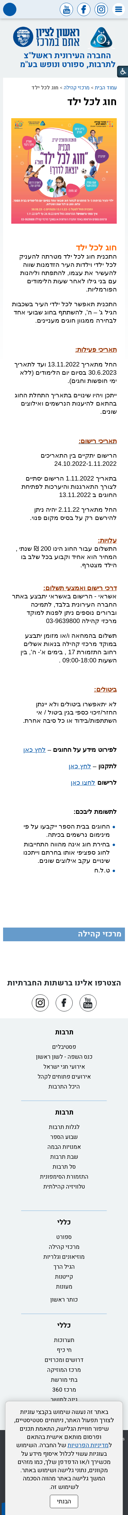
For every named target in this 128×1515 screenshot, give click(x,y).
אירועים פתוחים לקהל (64, 1076)
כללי (64, 1222)
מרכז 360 (64, 1390)
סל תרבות (64, 1167)
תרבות (64, 1032)
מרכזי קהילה (76, 87)
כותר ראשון (64, 1299)
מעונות (64, 1286)
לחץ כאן (34, 749)
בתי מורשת (64, 1380)
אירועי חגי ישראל (64, 1067)
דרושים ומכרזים (64, 1360)
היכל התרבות (64, 1086)
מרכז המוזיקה (64, 1370)
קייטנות (64, 1276)
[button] (118, 9)
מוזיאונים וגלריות (64, 1257)
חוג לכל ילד (92, 102)
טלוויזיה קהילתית (64, 1186)
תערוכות (64, 1340)
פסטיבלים (64, 1047)
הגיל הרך (64, 1267)
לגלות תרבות (64, 1127)
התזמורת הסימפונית (64, 1176)
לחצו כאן (83, 782)
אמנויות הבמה (64, 1147)
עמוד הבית (106, 87)
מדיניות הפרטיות (88, 1445)
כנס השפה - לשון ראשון (64, 1057)
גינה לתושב (64, 1399)
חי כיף (64, 1350)
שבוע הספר (64, 1137)
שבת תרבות (64, 1157)
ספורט (64, 1237)
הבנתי (64, 1501)
